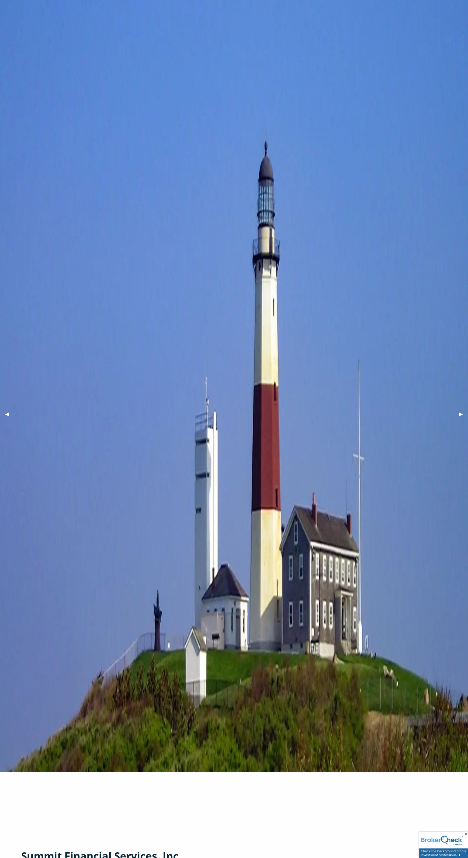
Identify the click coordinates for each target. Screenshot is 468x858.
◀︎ (9, 414)
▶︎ (463, 414)
